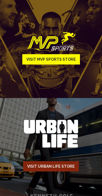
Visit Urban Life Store (51, 166)
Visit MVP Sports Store (51, 59)
